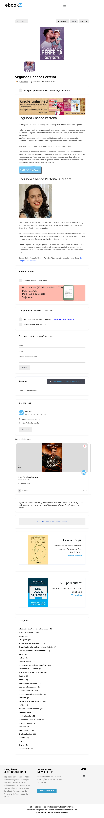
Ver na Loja (76, 595)
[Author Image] (84, 472)
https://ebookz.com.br (30, 423)
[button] (64, 6)
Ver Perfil (25, 429)
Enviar (24, 367)
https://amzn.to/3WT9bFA (64, 319)
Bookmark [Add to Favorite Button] (62, 21)
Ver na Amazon (75, 555)
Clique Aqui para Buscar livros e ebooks (52, 522)
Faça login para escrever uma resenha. (66, 381)
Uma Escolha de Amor (28, 477)
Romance (36, 81)
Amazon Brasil (49, 81)
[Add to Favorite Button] (85, 446)
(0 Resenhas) (23, 81)
